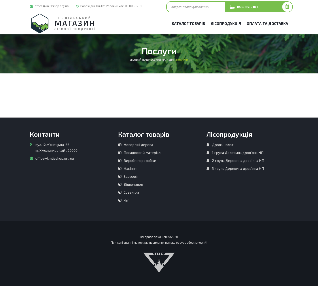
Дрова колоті (223, 144)
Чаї (126, 200)
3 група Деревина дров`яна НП (238, 168)
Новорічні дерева (138, 144)
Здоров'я (131, 176)
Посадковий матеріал (142, 152)
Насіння (130, 168)
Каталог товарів (188, 23)
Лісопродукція (226, 23)
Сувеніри (131, 192)
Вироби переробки (140, 160)
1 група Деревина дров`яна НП (238, 152)
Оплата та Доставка (267, 23)
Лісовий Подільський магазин (152, 59)
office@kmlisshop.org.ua (52, 6)
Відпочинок (133, 184)
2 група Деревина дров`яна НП (238, 160)
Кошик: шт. (247, 7)
